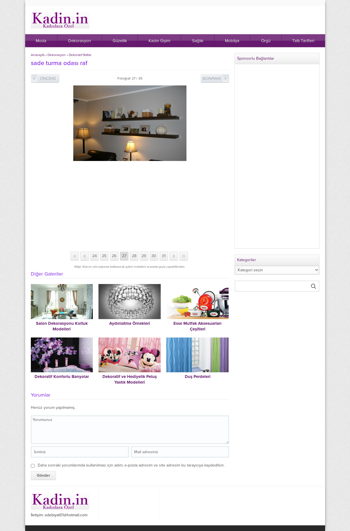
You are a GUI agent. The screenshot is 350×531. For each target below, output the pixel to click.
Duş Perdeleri (198, 376)
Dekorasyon (57, 55)
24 (94, 255)
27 (124, 255)
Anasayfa (37, 55)
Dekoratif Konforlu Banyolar (62, 376)
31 (164, 255)
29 (143, 255)
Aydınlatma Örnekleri (129, 323)
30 (153, 255)
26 (114, 255)
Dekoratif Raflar (80, 55)
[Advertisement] (130, 206)
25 (104, 255)
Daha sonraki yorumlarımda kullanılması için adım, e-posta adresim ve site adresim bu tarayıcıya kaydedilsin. (131, 465)
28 (134, 255)
